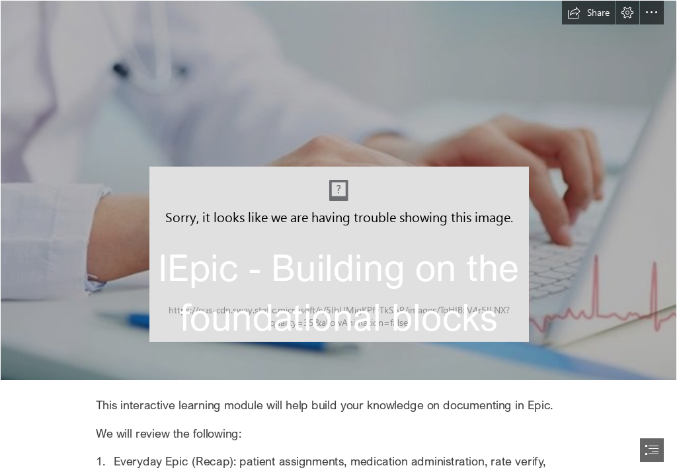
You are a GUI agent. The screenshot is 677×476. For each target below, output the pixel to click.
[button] (588, 12)
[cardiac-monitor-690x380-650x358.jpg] (338, 190)
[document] (338, 238)
